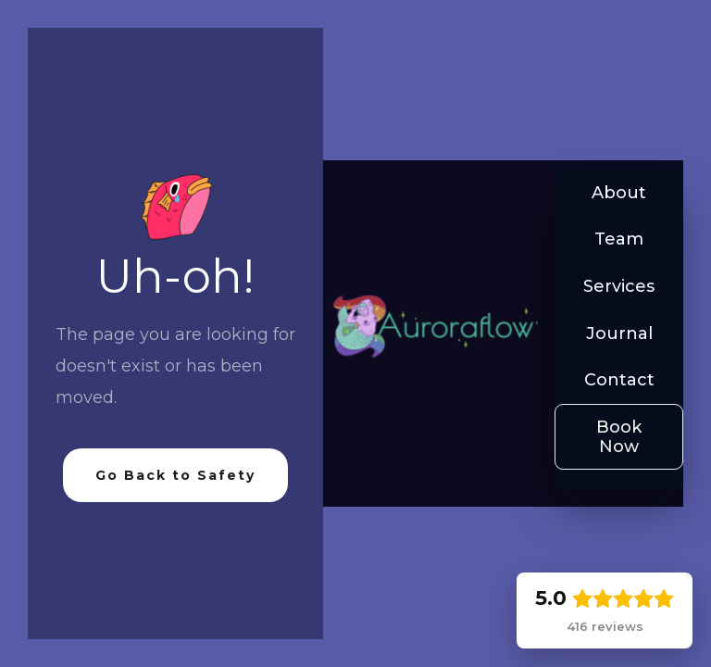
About (619, 192)
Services (619, 286)
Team (618, 239)
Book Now (619, 437)
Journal (619, 333)
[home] (434, 329)
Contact (619, 380)
